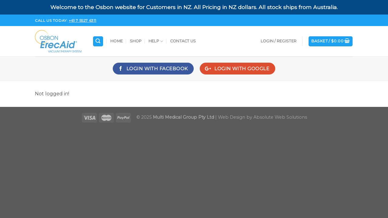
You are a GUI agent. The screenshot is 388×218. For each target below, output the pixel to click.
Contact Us (183, 41)
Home (116, 41)
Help (156, 41)
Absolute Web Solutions (280, 117)
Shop (136, 41)
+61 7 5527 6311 (82, 20)
